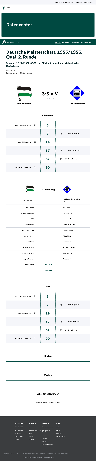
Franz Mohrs (67, 207)
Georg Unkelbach (69, 224)
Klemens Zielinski (28, 253)
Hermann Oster (68, 219)
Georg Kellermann (21, 125)
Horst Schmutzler (74, 150)
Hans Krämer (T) (28, 200)
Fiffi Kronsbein (29, 264)
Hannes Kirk (30, 219)
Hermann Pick (67, 213)
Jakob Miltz (67, 236)
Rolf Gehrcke (29, 224)
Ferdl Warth (67, 259)
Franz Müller (72, 159)
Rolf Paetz (30, 242)
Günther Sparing (26, 73)
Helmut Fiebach (22, 142)
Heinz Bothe (30, 207)
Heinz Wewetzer (28, 247)
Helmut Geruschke (21, 167)
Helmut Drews (68, 230)
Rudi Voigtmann (73, 133)
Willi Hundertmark (27, 230)
